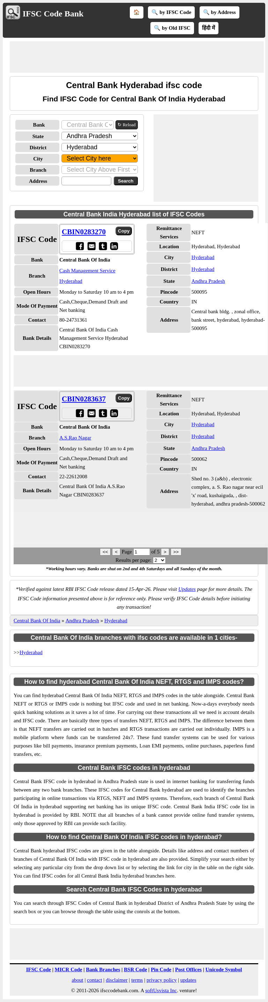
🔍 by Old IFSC (172, 28)
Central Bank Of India (37, 620)
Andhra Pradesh (208, 281)
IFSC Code (38, 969)
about (77, 980)
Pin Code (161, 969)
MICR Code (68, 969)
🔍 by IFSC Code (171, 12)
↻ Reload (126, 124)
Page (127, 551)
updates (188, 980)
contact (94, 980)
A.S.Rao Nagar (75, 438)
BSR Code (135, 969)
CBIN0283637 (84, 399)
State (38, 136)
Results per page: (133, 560)
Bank (39, 125)
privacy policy (162, 980)
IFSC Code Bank (53, 13)
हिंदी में (208, 28)
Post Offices (188, 969)
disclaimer (116, 980)
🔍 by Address (219, 12)
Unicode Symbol (224, 969)
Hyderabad (203, 257)
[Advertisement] (137, 57)
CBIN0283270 (84, 232)
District (38, 147)
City (38, 159)
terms (137, 980)
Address (38, 181)
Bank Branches (103, 969)
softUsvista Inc (161, 990)
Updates (187, 589)
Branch (38, 170)
